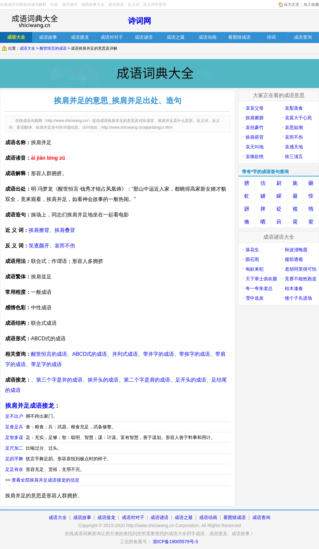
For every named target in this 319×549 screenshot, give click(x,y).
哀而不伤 (64, 245)
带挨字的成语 (194, 354)
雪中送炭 (255, 298)
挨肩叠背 (64, 230)
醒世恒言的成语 (53, 48)
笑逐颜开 (39, 245)
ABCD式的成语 (89, 354)
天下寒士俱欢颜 (261, 278)
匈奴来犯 (255, 269)
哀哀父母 (255, 108)
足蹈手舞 (14, 458)
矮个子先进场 (298, 298)
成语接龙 (106, 517)
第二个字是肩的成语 (147, 380)
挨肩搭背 (255, 137)
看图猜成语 (234, 517)
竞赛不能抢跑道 (300, 278)
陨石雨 (252, 259)
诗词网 (139, 20)
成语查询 (261, 517)
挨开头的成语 (103, 380)
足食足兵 (14, 426)
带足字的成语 (46, 364)
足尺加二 (14, 448)
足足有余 (14, 469)
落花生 (252, 249)
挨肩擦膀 (255, 117)
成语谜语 (159, 517)
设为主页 (291, 4)
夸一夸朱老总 (259, 288)
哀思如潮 (294, 127)
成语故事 (82, 517)
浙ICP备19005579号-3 (175, 541)
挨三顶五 (294, 156)
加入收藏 (311, 4)
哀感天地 (294, 146)
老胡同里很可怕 (300, 269)
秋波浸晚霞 (296, 249)
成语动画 (208, 517)
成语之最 (184, 517)
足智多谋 (14, 437)
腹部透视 (294, 259)
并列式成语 (125, 354)
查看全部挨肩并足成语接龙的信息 (45, 480)
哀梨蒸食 (294, 108)
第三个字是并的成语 (59, 380)
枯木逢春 (294, 288)
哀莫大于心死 (298, 117)
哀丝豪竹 (255, 127)
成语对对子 (133, 517)
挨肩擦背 (39, 230)
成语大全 (27, 48)
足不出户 (14, 416)
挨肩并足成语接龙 (29, 405)
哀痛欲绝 (255, 156)
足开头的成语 (190, 380)
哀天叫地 (255, 146)
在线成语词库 (34, 21)
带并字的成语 (158, 354)
